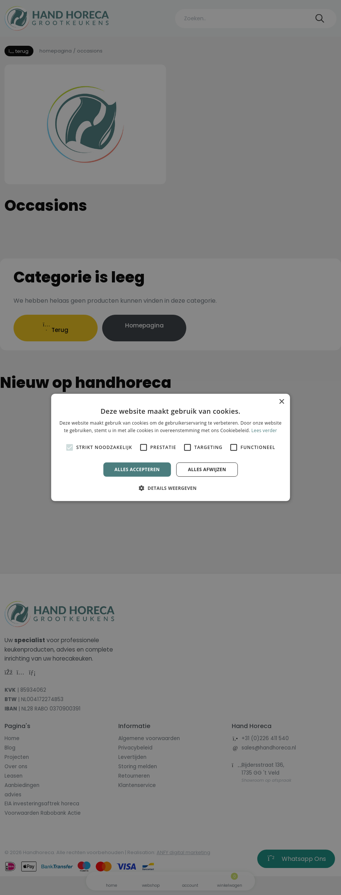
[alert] (170, 447)
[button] (170, 488)
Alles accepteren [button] (137, 469)
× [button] (281, 402)
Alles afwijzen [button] (207, 469)
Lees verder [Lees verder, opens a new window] (264, 430)
